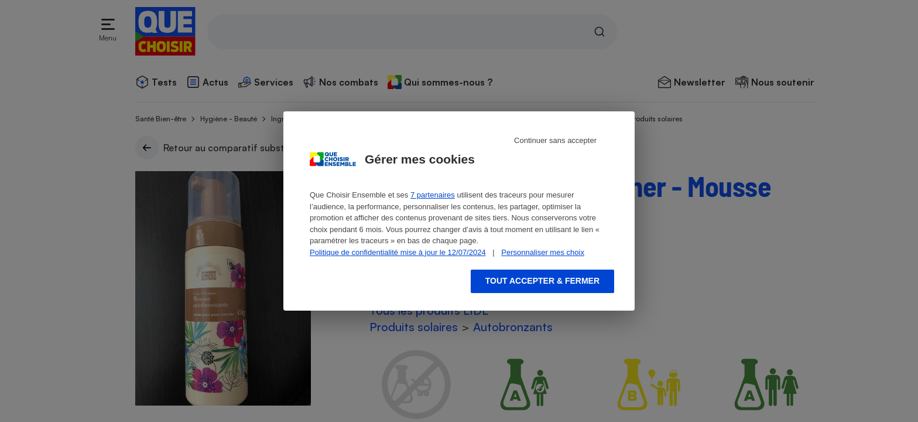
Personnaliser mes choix (542, 252)
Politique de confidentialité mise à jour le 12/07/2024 (398, 252)
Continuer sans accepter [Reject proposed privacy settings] (555, 140)
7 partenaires (432, 194)
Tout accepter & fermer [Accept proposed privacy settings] (542, 280)
